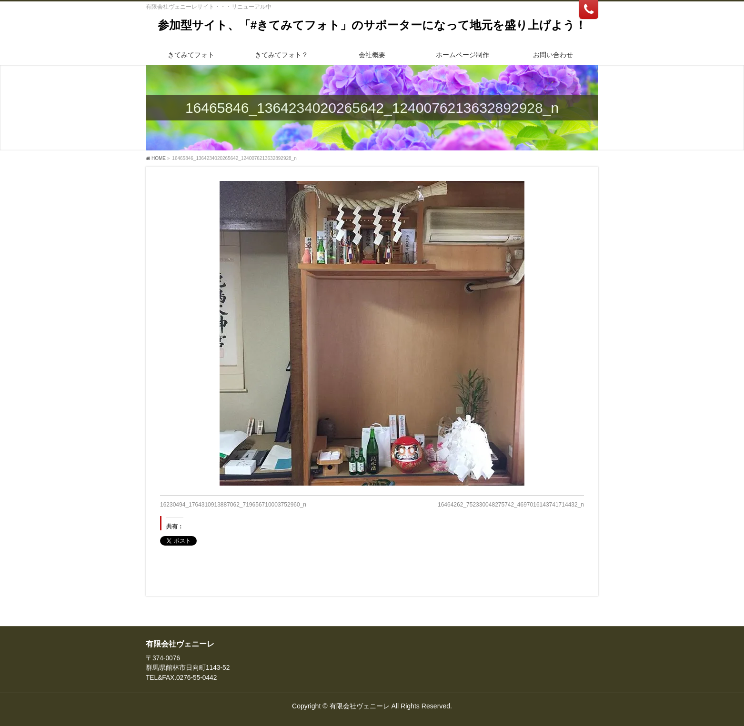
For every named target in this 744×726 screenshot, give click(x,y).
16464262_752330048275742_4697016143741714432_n (511, 504)
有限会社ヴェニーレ (360, 706)
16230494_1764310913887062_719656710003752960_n (233, 504)
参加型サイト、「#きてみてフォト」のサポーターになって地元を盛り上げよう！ (372, 25)
